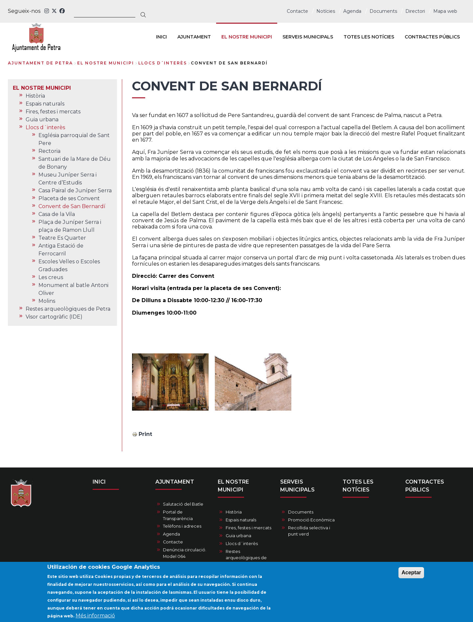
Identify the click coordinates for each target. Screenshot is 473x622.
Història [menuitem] (35, 96)
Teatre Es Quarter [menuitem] (62, 238)
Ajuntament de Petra (40, 62)
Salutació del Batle (183, 504)
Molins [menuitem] (46, 301)
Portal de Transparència (178, 515)
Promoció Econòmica (311, 519)
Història (234, 512)
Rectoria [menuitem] (49, 151)
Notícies (325, 11)
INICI (99, 482)
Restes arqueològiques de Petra (246, 557)
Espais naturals (241, 519)
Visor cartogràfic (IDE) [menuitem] (54, 317)
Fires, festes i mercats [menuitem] (53, 111)
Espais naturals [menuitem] (45, 104)
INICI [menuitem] (161, 37)
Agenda (352, 11)
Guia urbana (238, 535)
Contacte (297, 11)
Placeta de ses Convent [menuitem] (69, 198)
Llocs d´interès (162, 62)
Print (145, 434)
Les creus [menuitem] (50, 277)
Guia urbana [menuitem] (42, 119)
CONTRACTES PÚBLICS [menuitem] (432, 37)
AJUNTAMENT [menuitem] (194, 37)
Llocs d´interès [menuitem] (45, 127)
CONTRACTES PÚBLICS (424, 486)
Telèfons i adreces (182, 526)
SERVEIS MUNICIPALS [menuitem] (307, 37)
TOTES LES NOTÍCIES (358, 486)
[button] (170, 382)
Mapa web (445, 11)
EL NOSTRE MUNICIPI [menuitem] (246, 37)
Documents (383, 11)
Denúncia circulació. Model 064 (184, 553)
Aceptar (411, 575)
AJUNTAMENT (174, 482)
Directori (415, 11)
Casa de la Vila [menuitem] (56, 214)
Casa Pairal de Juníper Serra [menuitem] (75, 190)
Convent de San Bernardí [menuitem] (71, 206)
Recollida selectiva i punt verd (309, 531)
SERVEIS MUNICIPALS (297, 486)
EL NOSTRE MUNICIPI (105, 62)
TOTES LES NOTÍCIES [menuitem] (369, 37)
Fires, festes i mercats (248, 527)
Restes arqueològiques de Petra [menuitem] (68, 309)
